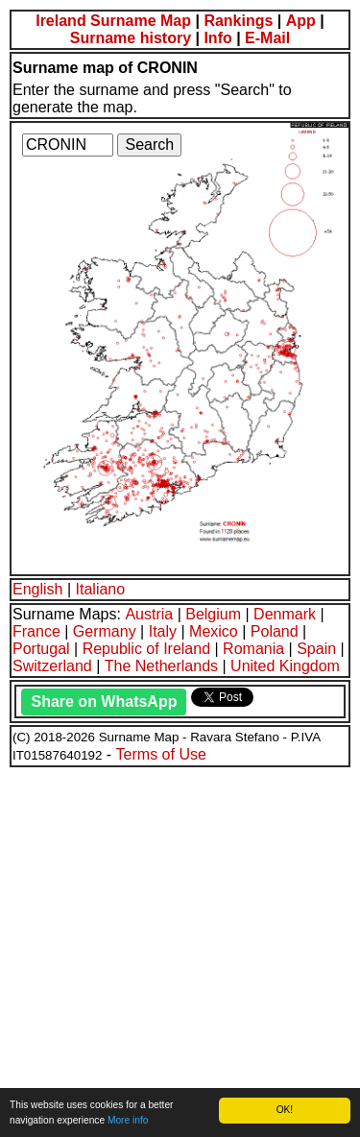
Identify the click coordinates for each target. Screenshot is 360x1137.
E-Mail (267, 38)
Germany (104, 631)
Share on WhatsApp (104, 701)
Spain (316, 649)
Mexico (213, 631)
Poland (275, 631)
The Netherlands (161, 666)
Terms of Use (161, 754)
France (36, 631)
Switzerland (52, 666)
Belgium (213, 614)
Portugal (41, 649)
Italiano (101, 589)
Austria (149, 614)
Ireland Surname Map (113, 20)
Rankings (238, 20)
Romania (253, 649)
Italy (163, 631)
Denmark (284, 614)
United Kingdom (285, 666)
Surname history (130, 38)
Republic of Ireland (146, 649)
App (301, 20)
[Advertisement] (180, 949)
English (37, 589)
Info (217, 38)
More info (128, 1120)
